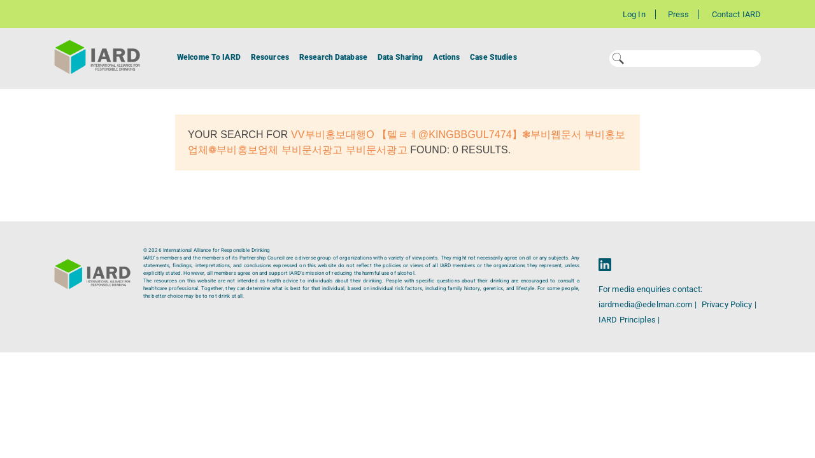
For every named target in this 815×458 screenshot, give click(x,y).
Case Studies (493, 57)
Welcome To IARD (209, 57)
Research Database (333, 57)
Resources (270, 57)
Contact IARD (736, 14)
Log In (634, 14)
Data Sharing (400, 57)
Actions (446, 57)
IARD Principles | (629, 319)
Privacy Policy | (729, 304)
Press (679, 14)
